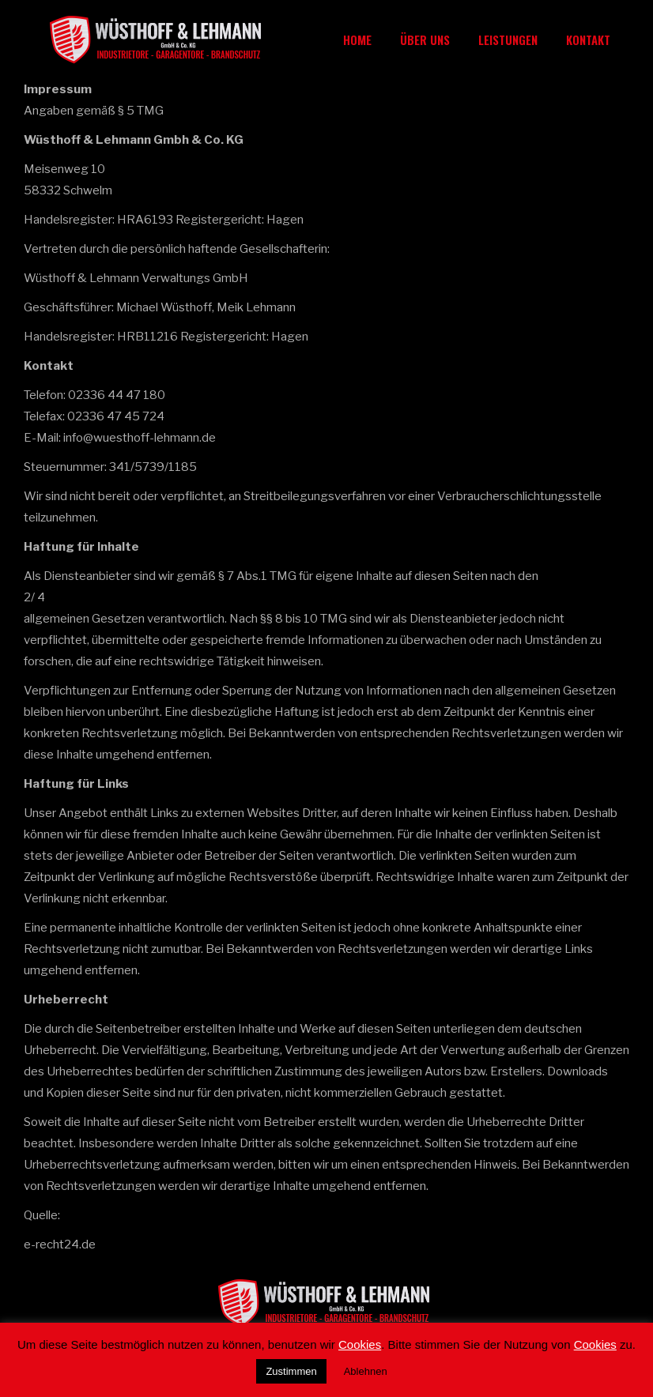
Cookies (359, 1344)
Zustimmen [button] (291, 1371)
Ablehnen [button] (365, 1371)
